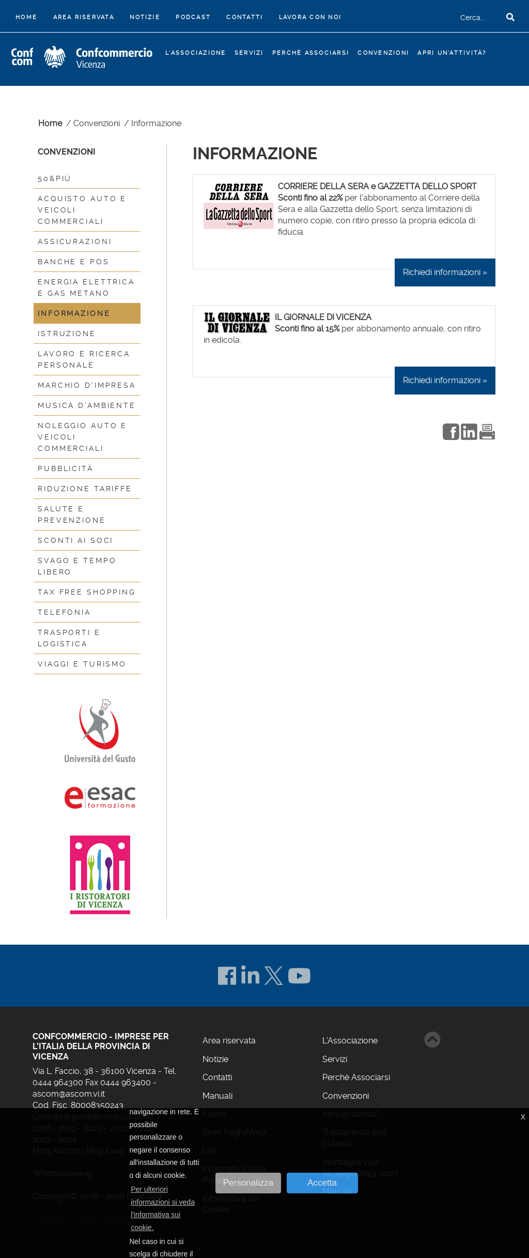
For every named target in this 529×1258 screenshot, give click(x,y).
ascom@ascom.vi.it (69, 1094)
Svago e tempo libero (77, 566)
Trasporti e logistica (69, 638)
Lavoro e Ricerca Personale (84, 359)
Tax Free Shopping (87, 592)
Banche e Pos (74, 261)
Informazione (74, 313)
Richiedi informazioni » (445, 272)
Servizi (334, 1059)
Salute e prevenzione (72, 514)
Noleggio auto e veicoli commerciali (82, 436)
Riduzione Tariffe (85, 488)
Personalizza (248, 1183)
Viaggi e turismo (82, 664)
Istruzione (67, 333)
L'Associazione (350, 1040)
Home (28, 16)
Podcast (193, 17)
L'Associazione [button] (195, 53)
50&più (55, 178)
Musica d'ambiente (87, 405)
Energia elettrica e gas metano (86, 287)
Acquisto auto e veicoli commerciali (82, 209)
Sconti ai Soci (75, 540)
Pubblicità (66, 468)
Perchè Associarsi (310, 53)
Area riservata (83, 17)
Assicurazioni (75, 241)
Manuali (217, 1096)
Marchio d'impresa (87, 385)
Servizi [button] (249, 53)
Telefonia (64, 612)
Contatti (244, 17)
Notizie (145, 17)
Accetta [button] (322, 1183)
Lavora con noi (310, 17)
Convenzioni (383, 53)
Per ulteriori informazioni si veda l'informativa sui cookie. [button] (163, 1208)
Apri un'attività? (451, 53)
